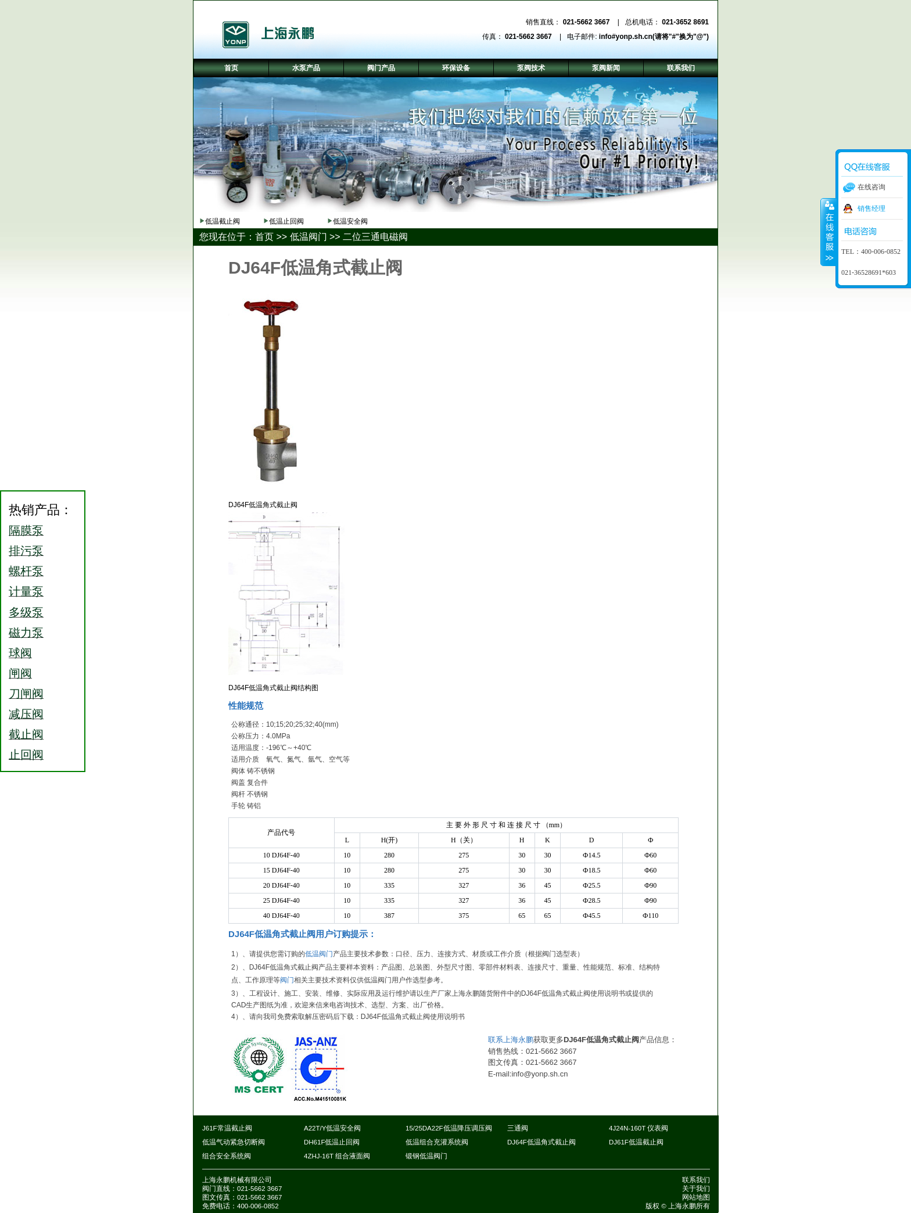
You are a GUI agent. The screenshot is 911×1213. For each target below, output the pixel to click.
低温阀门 (308, 237)
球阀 (20, 653)
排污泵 (26, 550)
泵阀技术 (531, 68)
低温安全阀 (350, 221)
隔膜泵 (26, 530)
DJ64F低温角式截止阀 (541, 1142)
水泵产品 (306, 68)
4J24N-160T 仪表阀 (638, 1128)
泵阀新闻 (606, 68)
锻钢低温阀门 (426, 1156)
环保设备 (456, 68)
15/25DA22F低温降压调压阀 (449, 1128)
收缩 (828, 232)
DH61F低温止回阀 (332, 1142)
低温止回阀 (286, 221)
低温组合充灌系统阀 (437, 1142)
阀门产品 (381, 68)
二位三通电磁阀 (375, 237)
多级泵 (26, 612)
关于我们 (696, 1188)
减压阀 (26, 714)
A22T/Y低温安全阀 (332, 1128)
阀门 (287, 980)
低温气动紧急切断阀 (233, 1142)
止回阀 (26, 754)
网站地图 (696, 1197)
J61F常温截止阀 (227, 1128)
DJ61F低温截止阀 (636, 1142)
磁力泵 (26, 632)
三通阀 (517, 1128)
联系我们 (696, 1179)
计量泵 (26, 591)
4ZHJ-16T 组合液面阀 (337, 1156)
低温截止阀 (222, 221)
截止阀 (26, 734)
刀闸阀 (26, 693)
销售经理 (871, 208)
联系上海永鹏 (510, 1039)
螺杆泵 (26, 571)
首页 (264, 237)
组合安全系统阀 (226, 1156)
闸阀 (20, 673)
